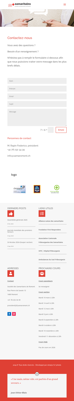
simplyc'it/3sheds (54, 365)
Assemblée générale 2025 (17, 220)
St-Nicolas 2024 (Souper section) (19, 242)
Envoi (61, 129)
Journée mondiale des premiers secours (19, 231)
